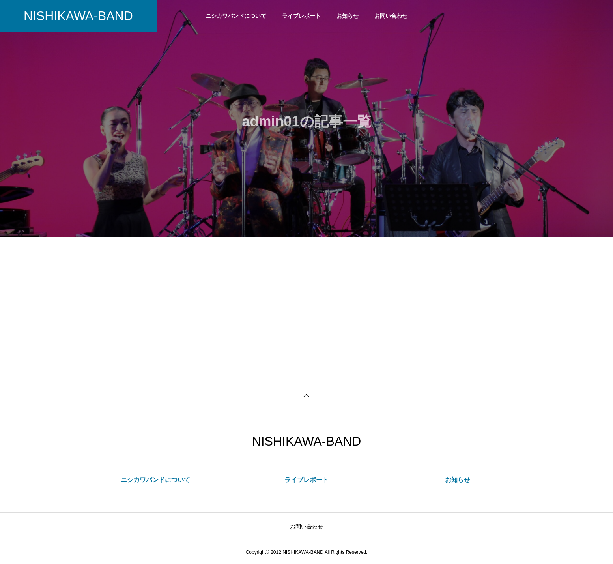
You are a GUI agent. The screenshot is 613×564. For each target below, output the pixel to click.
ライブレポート (301, 16)
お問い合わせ (390, 16)
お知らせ (347, 16)
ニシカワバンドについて (236, 16)
